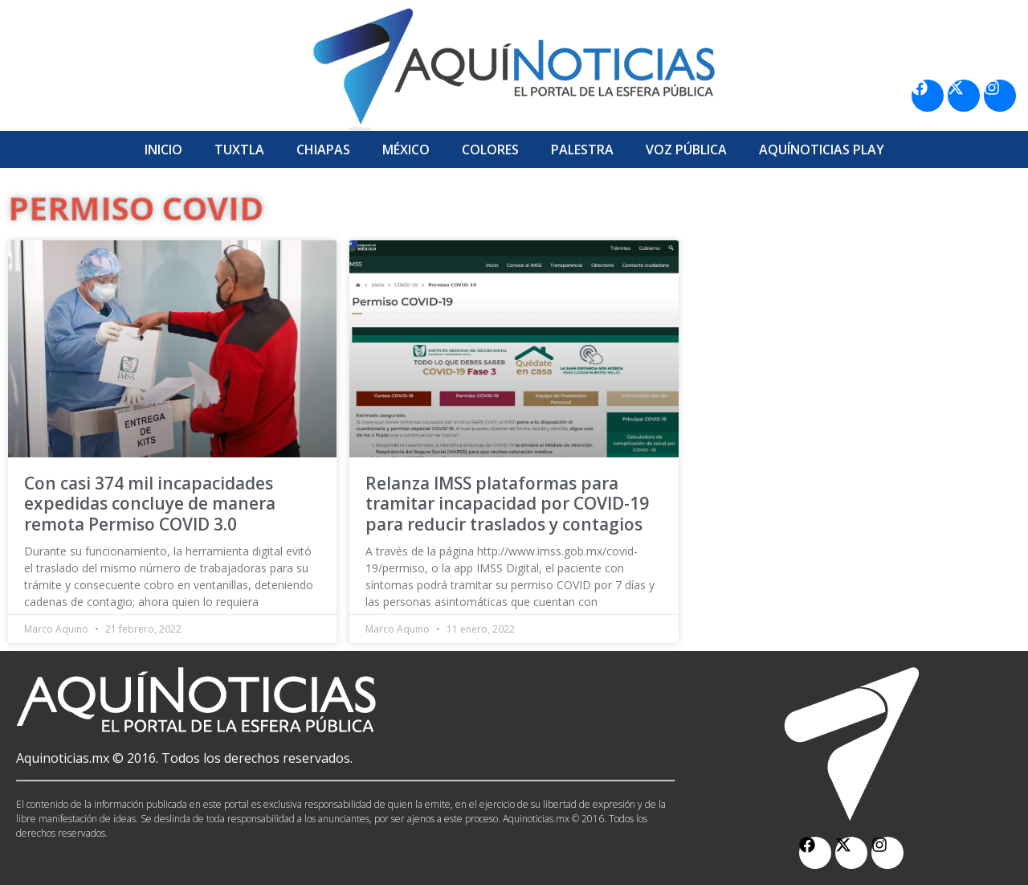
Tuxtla (239, 149)
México (406, 149)
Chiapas (323, 149)
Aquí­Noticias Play (821, 149)
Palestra (582, 149)
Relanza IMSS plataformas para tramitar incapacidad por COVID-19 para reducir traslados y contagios (507, 503)
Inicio (163, 149)
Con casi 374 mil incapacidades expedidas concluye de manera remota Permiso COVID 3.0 (149, 503)
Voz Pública (686, 149)
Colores (490, 149)
